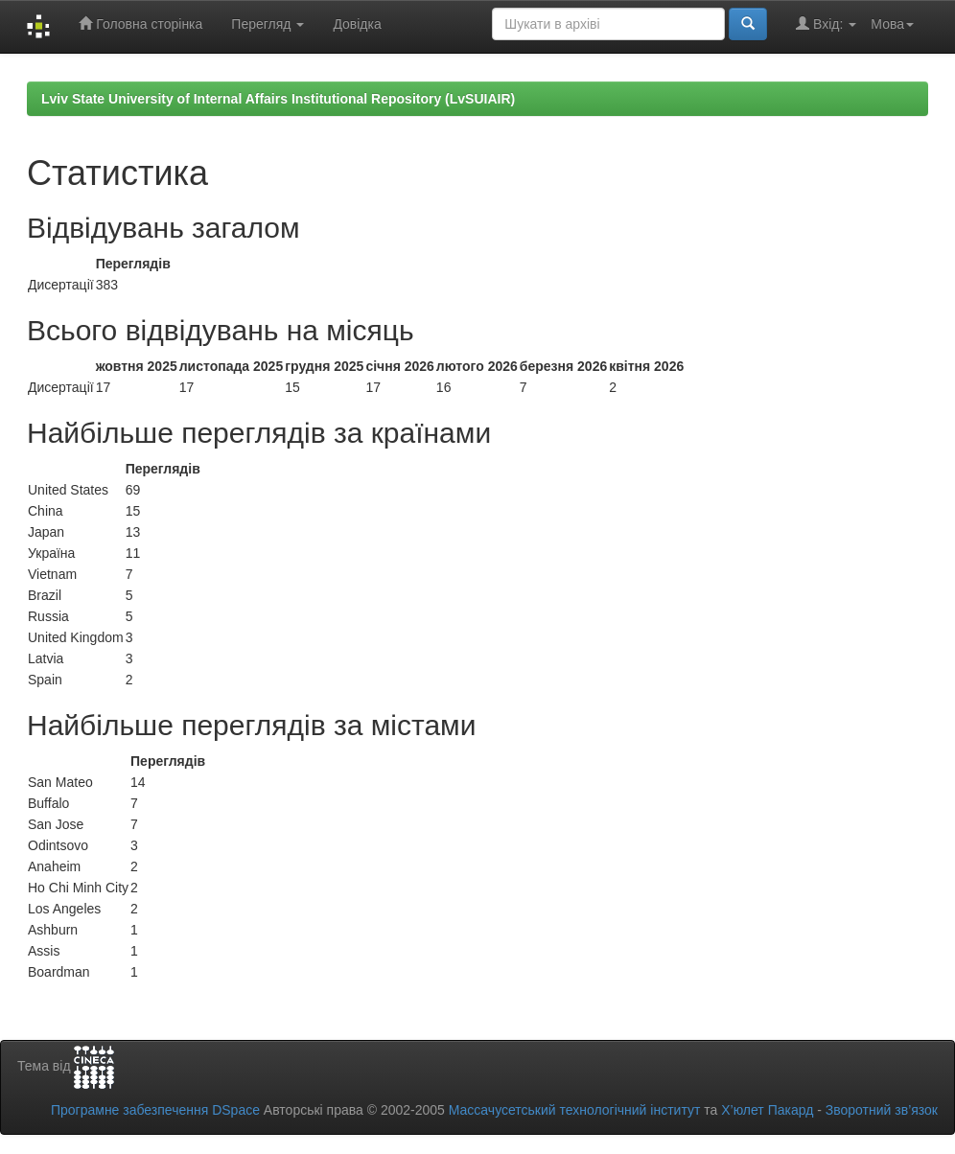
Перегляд (267, 24)
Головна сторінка (140, 23)
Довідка (357, 24)
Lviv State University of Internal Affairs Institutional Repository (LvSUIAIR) (278, 98)
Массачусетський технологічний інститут (575, 1110)
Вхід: (826, 23)
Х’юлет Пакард (767, 1110)
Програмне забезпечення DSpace (155, 1110)
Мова (892, 24)
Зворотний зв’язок (882, 1110)
